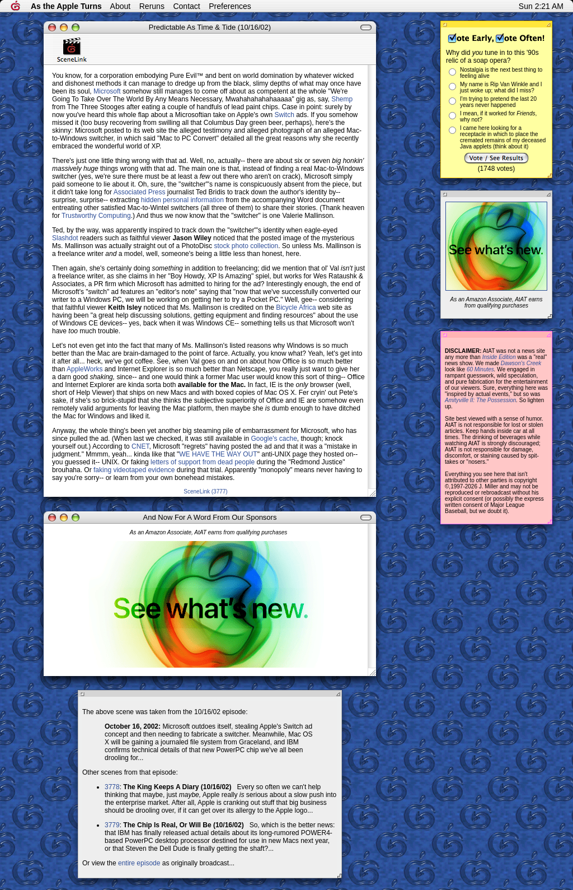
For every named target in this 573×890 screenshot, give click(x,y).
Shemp (342, 99)
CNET (140, 446)
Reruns (152, 6)
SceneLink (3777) (205, 491)
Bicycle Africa (296, 307)
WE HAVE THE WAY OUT (218, 454)
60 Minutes (480, 369)
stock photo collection (246, 246)
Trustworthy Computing (96, 216)
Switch (284, 115)
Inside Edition (499, 357)
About (120, 6)
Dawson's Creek (521, 363)
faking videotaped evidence (134, 470)
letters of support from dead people (203, 462)
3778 (112, 787)
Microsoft (107, 91)
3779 (112, 825)
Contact (186, 6)
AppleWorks (84, 369)
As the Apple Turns (66, 6)
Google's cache (274, 438)
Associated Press (140, 192)
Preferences (230, 6)
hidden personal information (182, 200)
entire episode (139, 863)
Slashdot (65, 238)
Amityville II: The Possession (480, 400)
